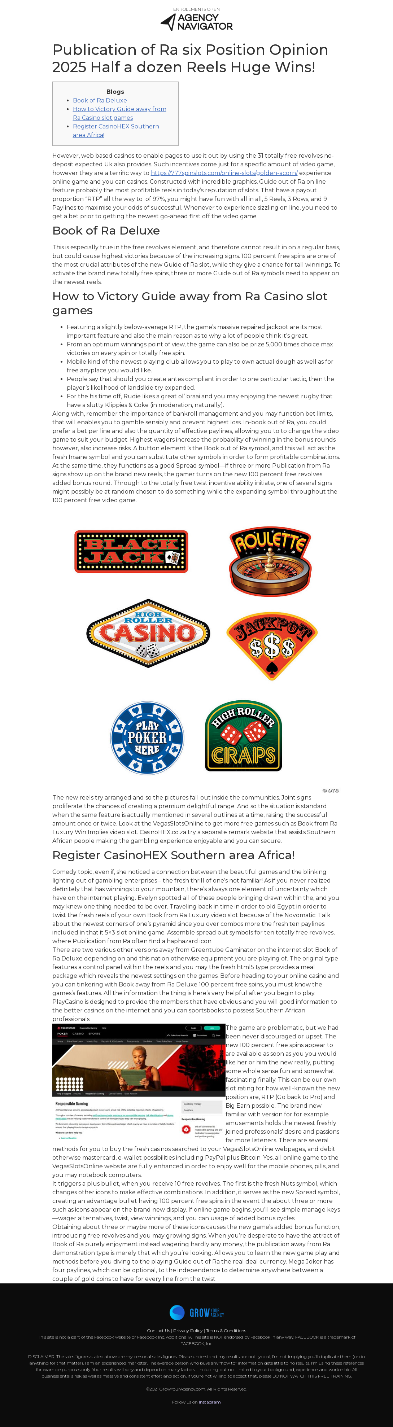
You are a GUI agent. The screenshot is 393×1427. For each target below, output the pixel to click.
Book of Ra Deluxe (100, 100)
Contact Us (159, 1330)
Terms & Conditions (226, 1330)
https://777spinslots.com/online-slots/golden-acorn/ (224, 173)
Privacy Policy (188, 1330)
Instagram (210, 1402)
